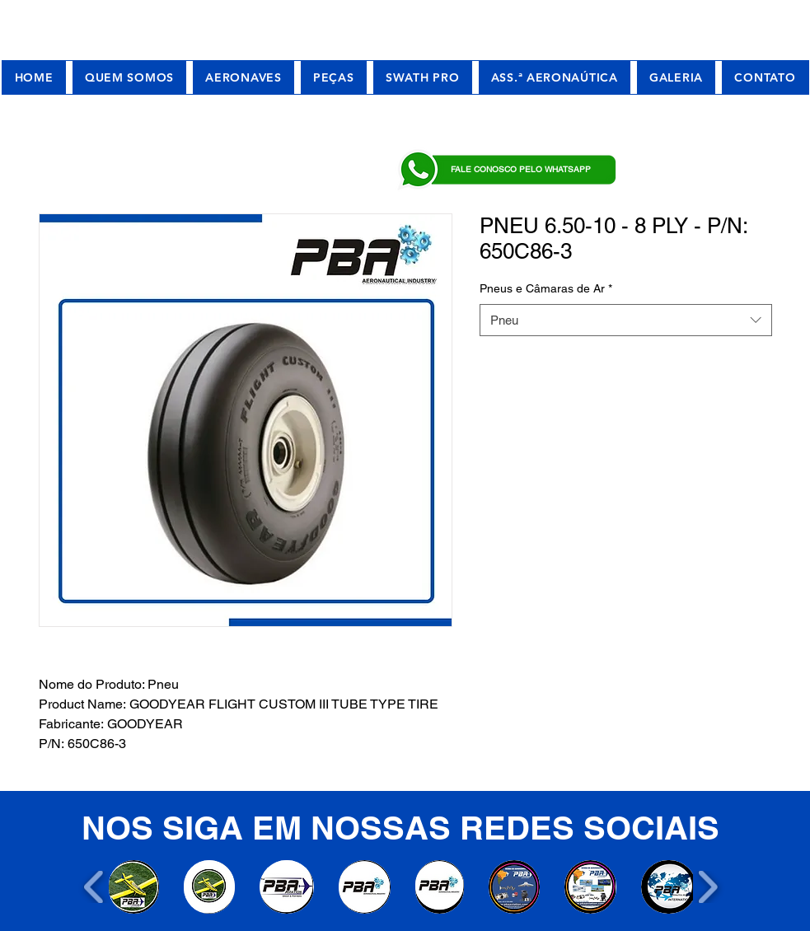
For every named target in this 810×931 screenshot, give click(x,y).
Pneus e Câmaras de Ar (546, 288)
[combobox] (626, 320)
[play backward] (94, 887)
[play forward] (707, 887)
